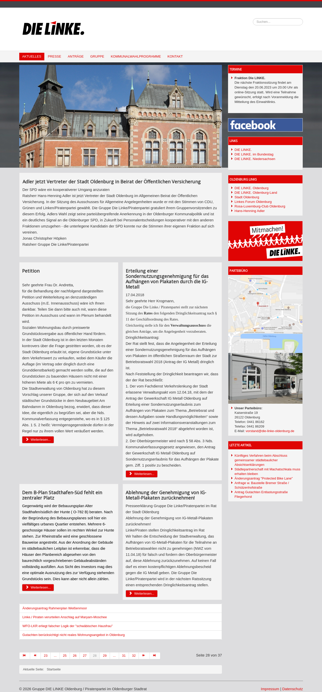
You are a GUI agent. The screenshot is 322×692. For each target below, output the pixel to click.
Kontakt (175, 56)
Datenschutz (292, 689)
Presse (54, 56)
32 (134, 656)
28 (95, 656)
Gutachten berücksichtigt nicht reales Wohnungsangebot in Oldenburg (74, 635)
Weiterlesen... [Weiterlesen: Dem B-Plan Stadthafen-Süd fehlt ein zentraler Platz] (38, 587)
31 (124, 656)
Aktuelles (31, 56)
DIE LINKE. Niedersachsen (255, 159)
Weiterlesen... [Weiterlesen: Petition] (38, 439)
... (55, 656)
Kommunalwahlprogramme (136, 56)
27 (84, 656)
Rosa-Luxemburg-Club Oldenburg (260, 206)
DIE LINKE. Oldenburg (252, 188)
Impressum (270, 689)
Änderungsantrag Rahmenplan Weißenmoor (55, 608)
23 (45, 656)
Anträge (76, 56)
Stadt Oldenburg (247, 197)
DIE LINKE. (243, 150)
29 (104, 656)
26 (75, 656)
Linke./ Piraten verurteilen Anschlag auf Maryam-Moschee (65, 617)
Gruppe (97, 56)
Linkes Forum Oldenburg (253, 202)
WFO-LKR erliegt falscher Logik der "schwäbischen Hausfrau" (68, 626)
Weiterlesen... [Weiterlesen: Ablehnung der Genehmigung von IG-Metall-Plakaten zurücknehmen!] (141, 593)
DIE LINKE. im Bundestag (254, 154)
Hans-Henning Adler (250, 211)
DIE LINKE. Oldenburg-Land (256, 192)
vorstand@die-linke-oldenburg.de (270, 431)
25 (64, 656)
